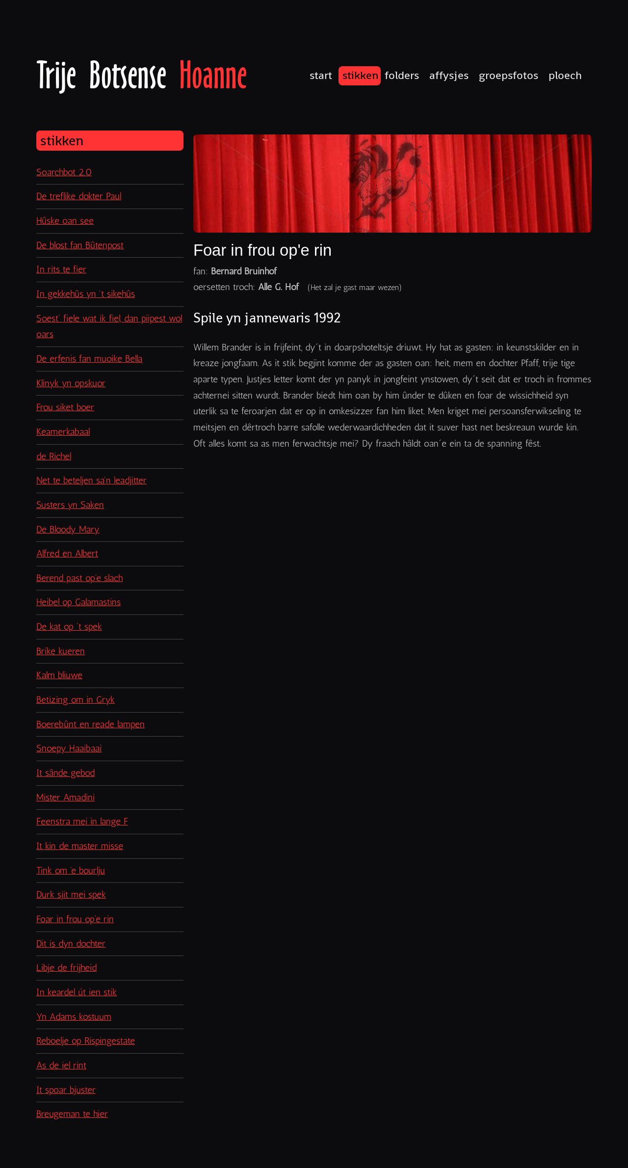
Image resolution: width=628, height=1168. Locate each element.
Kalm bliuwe (59, 675)
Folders (402, 75)
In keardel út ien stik (76, 992)
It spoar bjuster (66, 1089)
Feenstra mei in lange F (82, 821)
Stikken (360, 75)
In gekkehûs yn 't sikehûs (85, 293)
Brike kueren (60, 651)
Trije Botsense (141, 75)
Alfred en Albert (67, 553)
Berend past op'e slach (79, 578)
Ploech (565, 75)
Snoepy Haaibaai (69, 748)
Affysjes (449, 75)
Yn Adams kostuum (73, 1016)
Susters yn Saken (70, 504)
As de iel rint (61, 1065)
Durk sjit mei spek (71, 894)
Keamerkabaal (63, 431)
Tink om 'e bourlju (70, 870)
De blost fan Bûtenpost (80, 245)
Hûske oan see (65, 220)
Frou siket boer (65, 407)
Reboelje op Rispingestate (85, 1040)
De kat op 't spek (69, 626)
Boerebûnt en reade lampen (90, 724)
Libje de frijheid (66, 967)
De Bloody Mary (68, 529)
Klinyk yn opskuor (70, 383)
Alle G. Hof (278, 286)
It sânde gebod (65, 772)
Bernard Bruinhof (244, 271)
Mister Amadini (65, 797)
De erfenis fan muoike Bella (89, 358)
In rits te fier (61, 269)
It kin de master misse (79, 845)
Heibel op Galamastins (78, 602)
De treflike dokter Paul (78, 196)
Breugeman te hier (72, 1113)
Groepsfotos (508, 75)
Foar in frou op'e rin (75, 919)
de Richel (53, 456)
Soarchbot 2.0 (64, 172)
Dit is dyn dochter (70, 943)
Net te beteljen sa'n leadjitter (91, 480)
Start (321, 75)
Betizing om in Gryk (75, 699)
